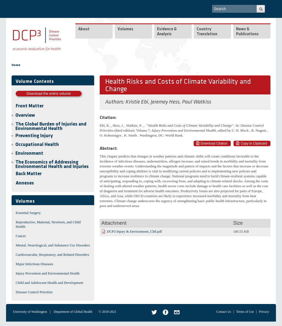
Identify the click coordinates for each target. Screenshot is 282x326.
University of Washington (30, 312)
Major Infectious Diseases (34, 264)
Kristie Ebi (137, 102)
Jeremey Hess (165, 102)
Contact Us (223, 312)
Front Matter (30, 106)
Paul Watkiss (196, 102)
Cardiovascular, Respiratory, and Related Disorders (52, 254)
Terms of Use (245, 312)
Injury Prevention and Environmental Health (48, 273)
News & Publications (247, 31)
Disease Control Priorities (34, 292)
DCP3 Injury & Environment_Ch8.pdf (134, 231)
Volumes (125, 29)
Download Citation (214, 143)
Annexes (25, 183)
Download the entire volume (48, 93)
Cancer (21, 236)
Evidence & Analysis (167, 31)
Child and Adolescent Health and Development (49, 283)
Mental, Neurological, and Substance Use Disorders (53, 245)
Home (16, 65)
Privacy (264, 312)
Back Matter (29, 173)
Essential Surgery (28, 213)
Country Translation (207, 31)
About (84, 29)
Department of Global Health (73, 312)
